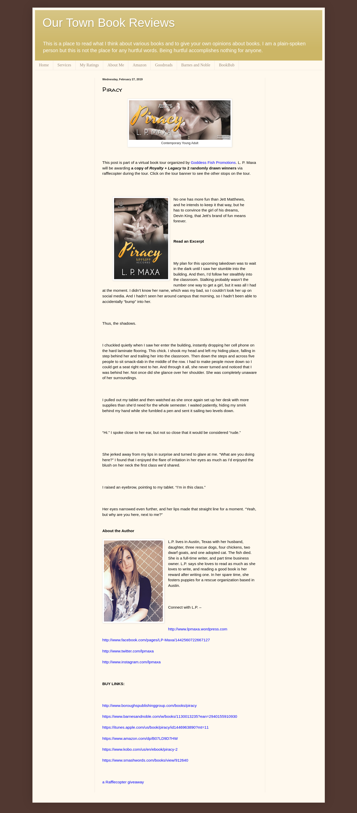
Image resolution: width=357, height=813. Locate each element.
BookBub (226, 65)
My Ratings (89, 65)
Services (64, 65)
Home (44, 65)
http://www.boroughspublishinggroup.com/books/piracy (149, 705)
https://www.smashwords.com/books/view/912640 (145, 760)
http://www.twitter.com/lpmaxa (128, 651)
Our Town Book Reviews (109, 22)
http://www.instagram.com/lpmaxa (131, 662)
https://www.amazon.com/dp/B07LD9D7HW (140, 738)
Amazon (139, 65)
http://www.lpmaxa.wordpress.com (197, 629)
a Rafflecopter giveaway (123, 782)
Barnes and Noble (195, 65)
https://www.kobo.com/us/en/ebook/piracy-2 (140, 749)
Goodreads (163, 65)
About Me (116, 65)
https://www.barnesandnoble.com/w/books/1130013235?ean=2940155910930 (169, 716)
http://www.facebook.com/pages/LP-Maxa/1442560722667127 (156, 640)
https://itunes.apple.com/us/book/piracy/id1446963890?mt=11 (155, 727)
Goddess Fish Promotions (213, 162)
